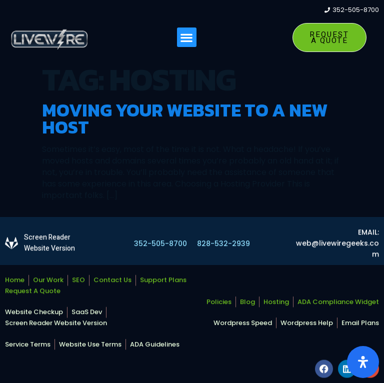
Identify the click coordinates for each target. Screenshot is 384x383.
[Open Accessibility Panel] (363, 362)
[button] (186, 38)
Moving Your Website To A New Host (185, 118)
